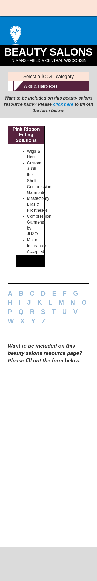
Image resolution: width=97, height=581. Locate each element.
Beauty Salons (48, 64)
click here (63, 116)
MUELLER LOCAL (48, 560)
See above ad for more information (44, 304)
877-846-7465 (26, 315)
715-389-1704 (48, 565)
